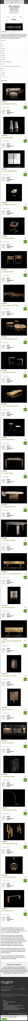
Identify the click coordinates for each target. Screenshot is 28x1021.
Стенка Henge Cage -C (8, 743)
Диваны (3, 50)
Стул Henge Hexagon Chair (9, 204)
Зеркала (3, 53)
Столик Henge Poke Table (9, 372)
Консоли (3, 57)
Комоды (3, 55)
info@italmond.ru (14, 11)
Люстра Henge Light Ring (9, 877)
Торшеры (3, 72)
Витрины (3, 48)
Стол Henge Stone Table (8, 540)
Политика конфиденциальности (10, 1006)
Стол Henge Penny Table (8, 506)
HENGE (8, 111)
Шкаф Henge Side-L (7, 709)
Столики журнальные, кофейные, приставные (11, 66)
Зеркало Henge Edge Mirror (9, 171)
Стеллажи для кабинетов (6, 61)
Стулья (2, 70)
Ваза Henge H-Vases (7, 137)
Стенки (2, 64)
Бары (2, 44)
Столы (2, 68)
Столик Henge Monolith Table (10, 406)
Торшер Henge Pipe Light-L (9, 810)
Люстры (3, 59)
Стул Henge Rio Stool (8, 271)
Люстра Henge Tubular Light (9, 843)
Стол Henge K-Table (7, 910)
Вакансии (5, 1004)
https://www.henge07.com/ (14, 31)
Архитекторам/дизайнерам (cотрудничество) (13, 1005)
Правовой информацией (13, 1016)
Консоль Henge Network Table (10, 305)
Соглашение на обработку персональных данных (14, 1008)
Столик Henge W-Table (8, 439)
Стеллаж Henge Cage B (8, 776)
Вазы (2, 46)
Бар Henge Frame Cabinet (9, 675)
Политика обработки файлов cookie (11, 1009)
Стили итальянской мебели (9, 1001)
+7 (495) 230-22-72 (14, 9)
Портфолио (5, 1003)
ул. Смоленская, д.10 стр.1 (14, 13)
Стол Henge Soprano (7, 473)
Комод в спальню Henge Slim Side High (11, 641)
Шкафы (3, 75)
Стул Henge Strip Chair (8, 238)
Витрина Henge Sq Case (8, 607)
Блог (4, 1000)
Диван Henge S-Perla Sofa (9, 104)
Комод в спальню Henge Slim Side (11, 574)
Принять (4, 1019)
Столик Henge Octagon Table (10, 339)
